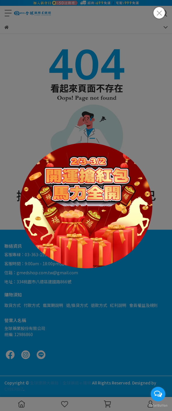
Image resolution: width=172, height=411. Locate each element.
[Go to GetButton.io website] (158, 405)
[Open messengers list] (158, 394)
